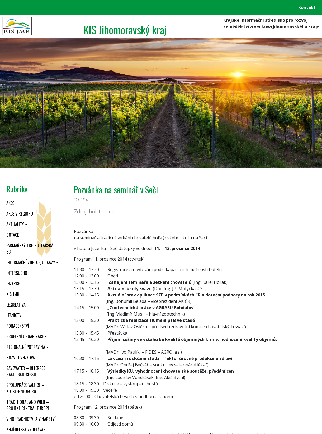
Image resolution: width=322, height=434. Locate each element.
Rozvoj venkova (20, 357)
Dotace (12, 235)
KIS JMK (12, 294)
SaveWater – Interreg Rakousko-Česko (26, 371)
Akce (10, 203)
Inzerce (13, 283)
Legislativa (16, 304)
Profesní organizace (25, 336)
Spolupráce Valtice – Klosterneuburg (25, 388)
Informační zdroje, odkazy (30, 262)
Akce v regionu (19, 214)
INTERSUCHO (16, 273)
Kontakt (307, 7)
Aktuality (15, 224)
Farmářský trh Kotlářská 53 (29, 248)
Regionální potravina (25, 347)
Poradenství (17, 326)
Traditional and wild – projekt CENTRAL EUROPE (27, 405)
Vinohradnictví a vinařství (31, 419)
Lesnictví (14, 315)
